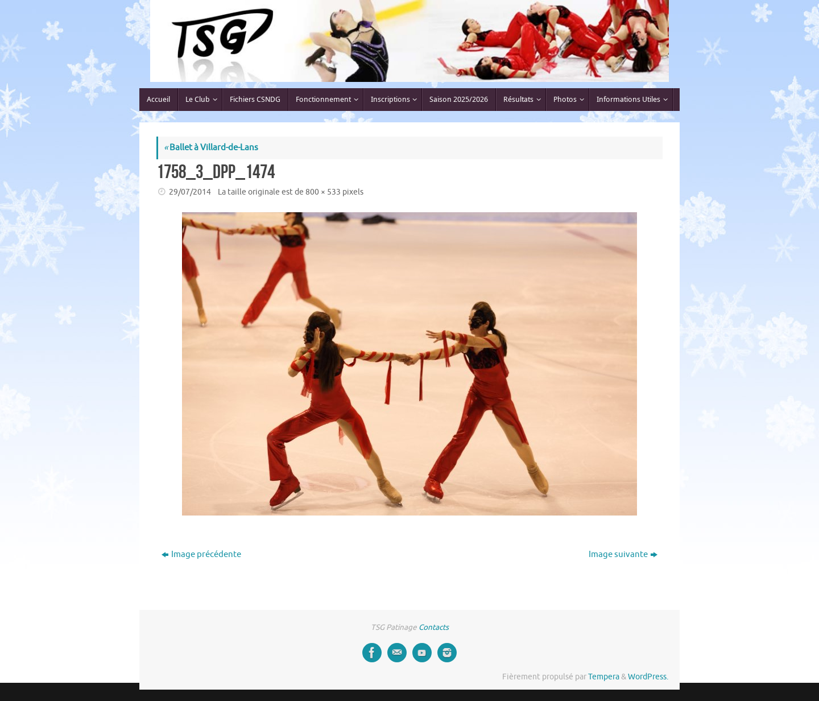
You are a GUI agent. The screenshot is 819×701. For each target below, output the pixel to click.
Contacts (434, 627)
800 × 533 (323, 192)
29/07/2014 (190, 192)
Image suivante (623, 554)
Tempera (603, 677)
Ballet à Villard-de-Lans (211, 147)
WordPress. (648, 677)
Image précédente (201, 554)
